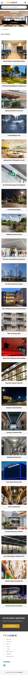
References (8, 639)
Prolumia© (20, 672)
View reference (14, 22)
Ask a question (11, 626)
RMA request (9, 651)
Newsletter (8, 654)
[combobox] (14, 7)
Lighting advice (9, 656)
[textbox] (14, 7)
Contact (8, 646)
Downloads (8, 641)
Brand (7, 644)
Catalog (8, 649)
